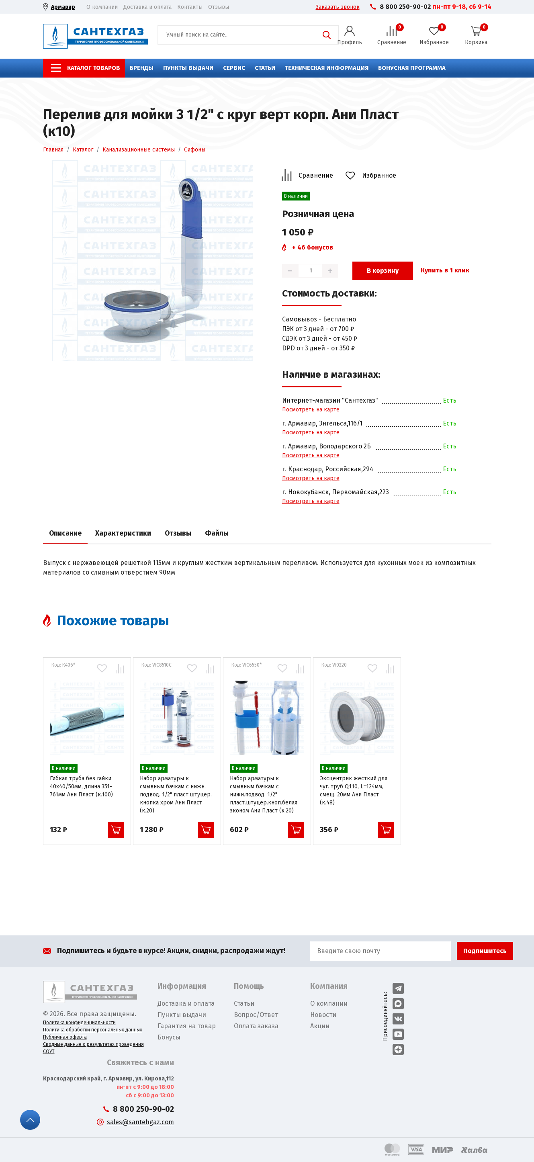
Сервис (234, 68)
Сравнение (316, 175)
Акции (319, 1026)
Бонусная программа (412, 68)
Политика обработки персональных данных (92, 1030)
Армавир (63, 7)
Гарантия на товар (187, 1026)
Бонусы (169, 1037)
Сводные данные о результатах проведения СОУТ (93, 1047)
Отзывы (218, 7)
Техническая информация (326, 68)
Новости (323, 1015)
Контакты (190, 7)
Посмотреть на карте (311, 409)
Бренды (141, 68)
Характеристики (123, 533)
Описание (65, 533)
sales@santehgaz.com (140, 1122)
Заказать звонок (338, 7)
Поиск (327, 35)
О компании (102, 7)
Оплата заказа (256, 1026)
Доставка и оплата (147, 7)
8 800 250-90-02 (405, 6)
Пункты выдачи (188, 68)
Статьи (265, 68)
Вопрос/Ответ (256, 1015)
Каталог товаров (93, 68)
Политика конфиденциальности (79, 1022)
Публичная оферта (65, 1037)
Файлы (217, 533)
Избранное (379, 175)
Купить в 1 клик (445, 270)
